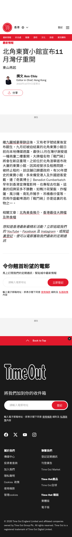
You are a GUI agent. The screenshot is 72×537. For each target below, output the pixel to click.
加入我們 (9, 470)
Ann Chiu (31, 77)
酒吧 (35, 38)
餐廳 (27, 38)
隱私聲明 (9, 476)
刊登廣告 (46, 463)
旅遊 (51, 38)
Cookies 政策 (12, 482)
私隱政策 (63, 292)
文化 (43, 38)
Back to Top (36, 341)
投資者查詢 (10, 463)
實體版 (45, 501)
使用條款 (45, 292)
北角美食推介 (30, 213)
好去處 (18, 38)
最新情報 (7, 38)
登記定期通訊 (49, 457)
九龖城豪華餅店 (18, 143)
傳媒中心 (9, 457)
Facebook (29, 232)
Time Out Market (50, 470)
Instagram (48, 232)
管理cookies (11, 495)
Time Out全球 (49, 485)
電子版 (45, 507)
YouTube (13, 232)
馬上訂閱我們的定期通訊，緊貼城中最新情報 (30, 273)
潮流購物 (62, 38)
